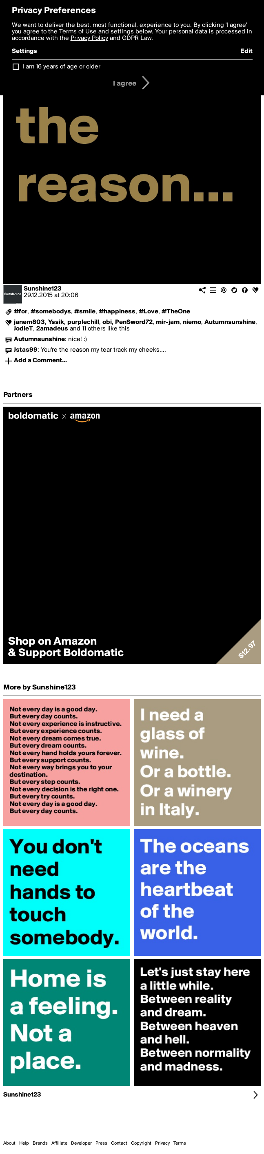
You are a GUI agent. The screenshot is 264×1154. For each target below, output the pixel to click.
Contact (119, 1143)
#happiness (117, 311)
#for (20, 311)
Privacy (162, 1143)
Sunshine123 (43, 289)
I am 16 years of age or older (61, 67)
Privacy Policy (89, 38)
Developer (81, 1143)
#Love (148, 311)
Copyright (141, 1143)
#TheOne (176, 311)
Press (101, 1143)
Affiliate (59, 1143)
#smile (84, 311)
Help (24, 1143)
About (9, 1143)
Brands (40, 1143)
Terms (179, 1143)
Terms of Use (78, 32)
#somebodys (51, 311)
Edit (246, 51)
